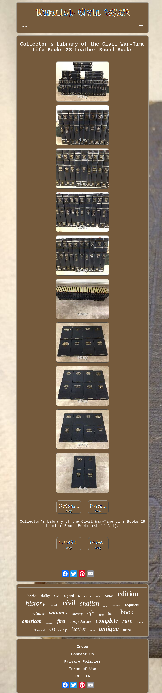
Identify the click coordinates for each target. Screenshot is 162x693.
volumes (58, 613)
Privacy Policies (82, 661)
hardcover (85, 596)
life (90, 612)
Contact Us (82, 654)
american (32, 621)
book (127, 612)
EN (76, 676)
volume (38, 613)
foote (140, 622)
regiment (132, 605)
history (35, 603)
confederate (81, 621)
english (89, 603)
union (101, 614)
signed (69, 596)
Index (82, 647)
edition (128, 594)
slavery (77, 614)
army (105, 606)
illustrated (39, 630)
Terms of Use (82, 669)
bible (57, 596)
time (92, 630)
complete (107, 620)
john (98, 596)
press (127, 630)
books (31, 595)
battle (112, 614)
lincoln (54, 605)
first (61, 621)
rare (127, 620)
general (49, 622)
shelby (45, 596)
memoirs (116, 605)
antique (109, 628)
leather (78, 629)
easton (109, 596)
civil (69, 603)
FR (88, 676)
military (58, 630)
